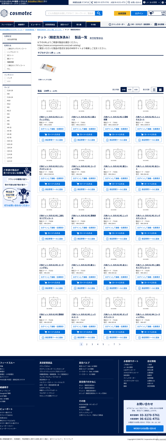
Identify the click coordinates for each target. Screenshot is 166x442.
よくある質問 (151, 2)
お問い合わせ (134, 2)
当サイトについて (56, 439)
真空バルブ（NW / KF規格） (88, 366)
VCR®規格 (3, 396)
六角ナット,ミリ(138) (45, 80)
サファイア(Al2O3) (6, 415)
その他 (82, 401)
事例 (125, 383)
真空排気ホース (45, 380)
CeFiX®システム (45, 388)
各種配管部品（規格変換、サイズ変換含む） (54, 374)
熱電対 (2, 372)
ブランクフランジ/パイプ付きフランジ (53, 372)
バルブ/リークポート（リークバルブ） (52, 382)
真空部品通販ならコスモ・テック (11, 30)
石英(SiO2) (3, 418)
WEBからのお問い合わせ (145, 428)
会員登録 (122, 13)
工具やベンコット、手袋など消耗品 (91, 415)
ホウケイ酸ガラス (6, 413)
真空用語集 (151, 386)
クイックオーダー (117, 24)
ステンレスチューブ (85, 413)
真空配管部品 (30, 30)
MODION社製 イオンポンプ (88, 405)
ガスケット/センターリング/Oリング (52, 369)
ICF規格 (2, 402)
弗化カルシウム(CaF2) (7, 421)
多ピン (2, 369)
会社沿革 (150, 370)
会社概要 (150, 367)
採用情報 (150, 378)
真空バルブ (84, 362)
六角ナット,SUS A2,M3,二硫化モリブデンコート (148, 266)
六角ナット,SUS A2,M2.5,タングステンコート (51, 167)
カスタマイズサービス (131, 381)
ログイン (139, 13)
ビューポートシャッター (8, 429)
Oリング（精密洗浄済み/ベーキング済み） (93, 393)
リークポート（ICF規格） (87, 374)
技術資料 (127, 375)
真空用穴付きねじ (87, 381)
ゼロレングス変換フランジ (48, 396)
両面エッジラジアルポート (48, 390)
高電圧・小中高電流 (6, 374)
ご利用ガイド (128, 365)
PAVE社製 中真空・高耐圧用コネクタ (12, 380)
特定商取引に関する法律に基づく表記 (35, 439)
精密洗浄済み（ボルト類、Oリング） (50, 30)
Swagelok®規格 (5, 393)
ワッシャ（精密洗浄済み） (88, 391)
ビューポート (6, 409)
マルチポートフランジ (47, 393)
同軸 (1, 366)
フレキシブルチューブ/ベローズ (50, 377)
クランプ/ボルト (45, 366)
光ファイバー (4, 377)
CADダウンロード (129, 370)
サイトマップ (68, 439)
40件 (129, 89)
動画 (125, 386)
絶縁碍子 (4, 387)
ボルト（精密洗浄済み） (87, 385)
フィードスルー (7, 362)
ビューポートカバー (6, 426)
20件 (123, 89)
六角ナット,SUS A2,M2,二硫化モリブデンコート (51, 216)
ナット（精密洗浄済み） (87, 388)
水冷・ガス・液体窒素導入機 (49, 385)
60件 (136, 89)
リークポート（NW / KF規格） (89, 372)
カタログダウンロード (131, 373)
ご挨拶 (149, 365)
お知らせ (150, 383)
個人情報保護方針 (6, 439)
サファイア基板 (84, 410)
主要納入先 (151, 381)
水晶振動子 (82, 407)
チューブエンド (5, 391)
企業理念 (150, 373)
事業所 (149, 375)
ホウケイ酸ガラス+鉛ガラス (9, 423)
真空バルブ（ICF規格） (87, 369)
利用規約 (17, 439)
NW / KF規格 (4, 399)
